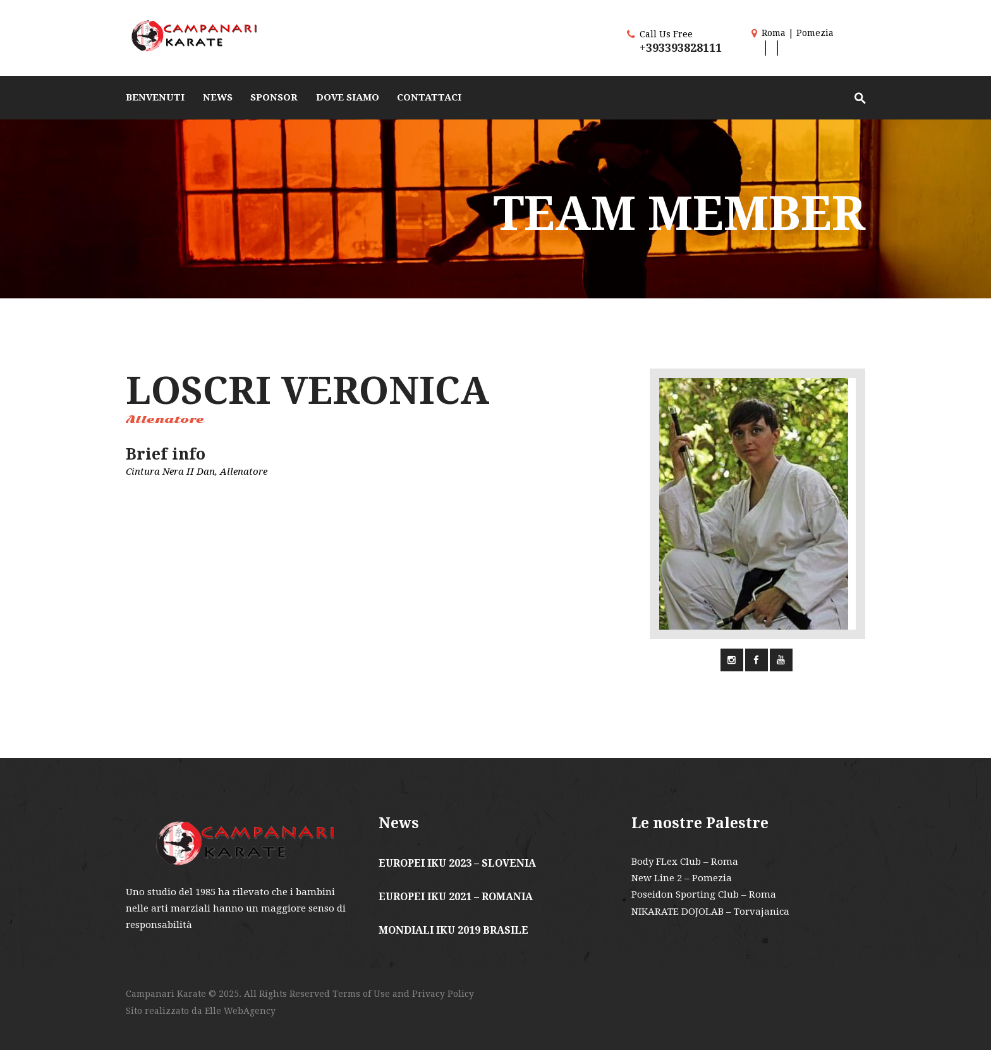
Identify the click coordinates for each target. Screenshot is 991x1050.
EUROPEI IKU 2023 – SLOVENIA (457, 863)
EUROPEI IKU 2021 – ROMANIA (456, 897)
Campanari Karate (167, 994)
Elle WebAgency (240, 1011)
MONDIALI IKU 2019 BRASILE (453, 930)
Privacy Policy (443, 994)
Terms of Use (361, 994)
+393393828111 (681, 47)
